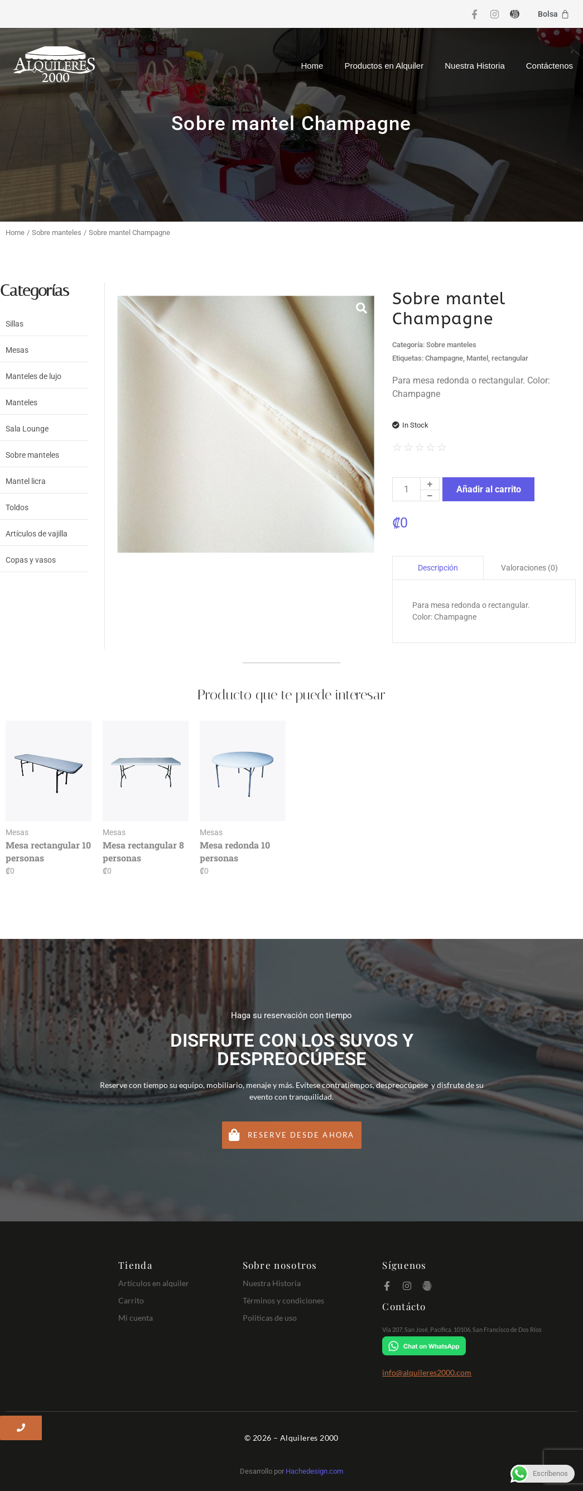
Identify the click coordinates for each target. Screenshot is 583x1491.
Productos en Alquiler (383, 65)
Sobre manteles (56, 232)
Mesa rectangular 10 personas (48, 851)
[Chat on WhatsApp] (477, 1345)
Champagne (444, 358)
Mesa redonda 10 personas (235, 851)
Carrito (131, 1300)
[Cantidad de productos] (406, 489)
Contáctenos (549, 65)
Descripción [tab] (438, 567)
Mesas (17, 832)
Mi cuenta (135, 1317)
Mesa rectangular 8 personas (143, 851)
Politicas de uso (270, 1317)
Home (312, 65)
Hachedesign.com (314, 1471)
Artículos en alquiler (153, 1283)
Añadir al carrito (488, 489)
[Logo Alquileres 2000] (54, 64)
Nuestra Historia (475, 65)
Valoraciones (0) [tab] (529, 567)
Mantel (477, 358)
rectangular (510, 358)
